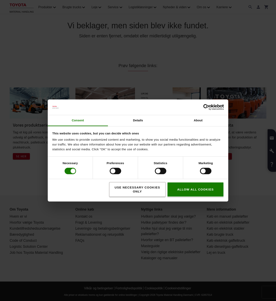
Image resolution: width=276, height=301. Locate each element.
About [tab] (198, 120)
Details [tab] (138, 120)
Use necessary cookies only (137, 189)
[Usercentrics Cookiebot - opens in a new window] (206, 107)
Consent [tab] (78, 120)
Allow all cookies (195, 189)
